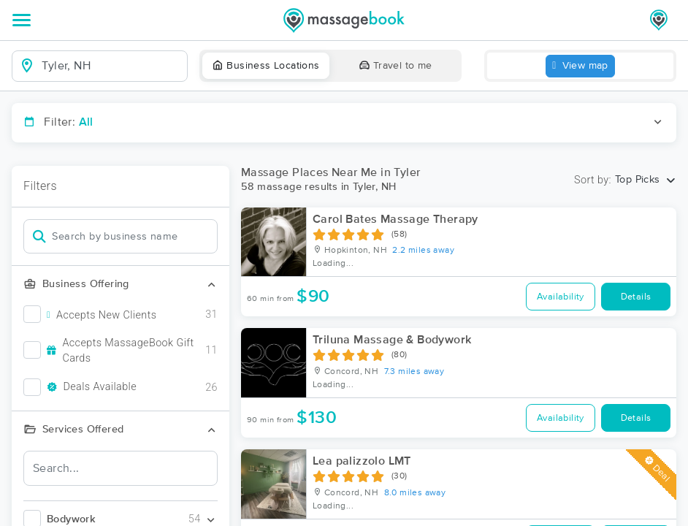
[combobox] (111, 66)
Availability (560, 297)
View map (580, 66)
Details (636, 297)
